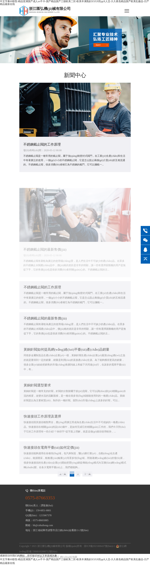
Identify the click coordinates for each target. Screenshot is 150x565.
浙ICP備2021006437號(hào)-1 (99, 551)
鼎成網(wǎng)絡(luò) (48, 562)
